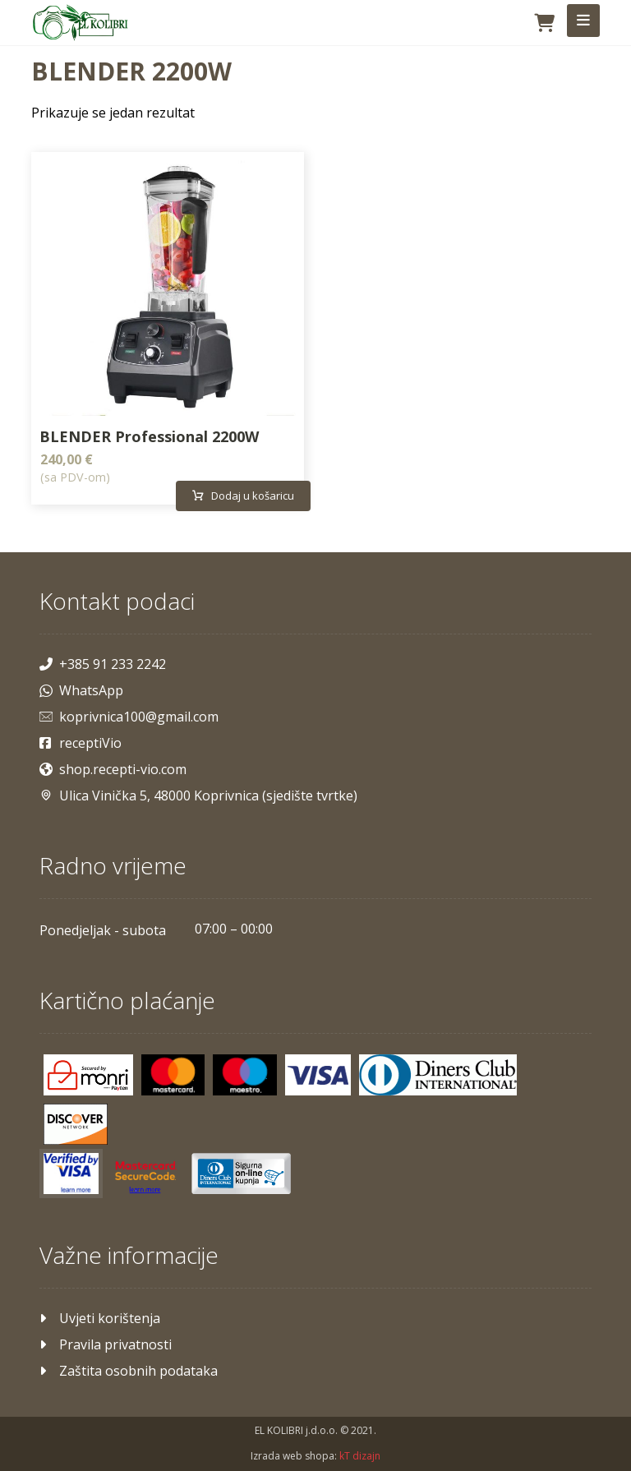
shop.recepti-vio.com (113, 767)
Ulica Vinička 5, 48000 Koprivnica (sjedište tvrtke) (198, 793)
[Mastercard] (173, 1072)
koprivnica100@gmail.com (129, 714)
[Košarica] (545, 21)
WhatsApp (81, 688)
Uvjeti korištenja (99, 1316)
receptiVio (80, 740)
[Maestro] (245, 1072)
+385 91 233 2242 (102, 661)
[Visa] (318, 1072)
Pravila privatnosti (105, 1342)
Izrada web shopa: (294, 1455)
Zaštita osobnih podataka (128, 1368)
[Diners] (438, 1072)
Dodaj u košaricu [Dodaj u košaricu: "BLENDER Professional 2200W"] (254, 494)
